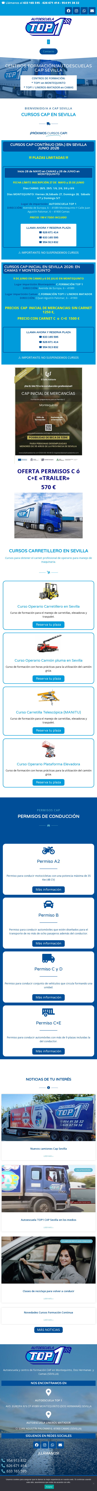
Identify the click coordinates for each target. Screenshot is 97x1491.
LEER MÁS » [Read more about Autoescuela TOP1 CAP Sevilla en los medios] (48, 1227)
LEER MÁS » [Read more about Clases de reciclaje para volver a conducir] (48, 1299)
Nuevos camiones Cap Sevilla (48, 1148)
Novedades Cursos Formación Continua (48, 1312)
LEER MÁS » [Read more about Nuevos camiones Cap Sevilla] (48, 1156)
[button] (48, 41)
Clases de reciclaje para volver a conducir (48, 1291)
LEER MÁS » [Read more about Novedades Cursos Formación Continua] (48, 1320)
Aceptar (49, 1487)
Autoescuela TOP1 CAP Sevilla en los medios (48, 1219)
